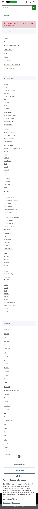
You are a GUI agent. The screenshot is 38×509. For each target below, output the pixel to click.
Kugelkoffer (8, 229)
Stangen (6, 296)
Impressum (6, 503)
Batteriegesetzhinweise (12, 65)
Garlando (7, 349)
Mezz (5, 383)
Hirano (6, 447)
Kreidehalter (8, 207)
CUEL (5, 155)
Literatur (7, 108)
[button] (26, 2)
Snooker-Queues (9, 132)
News (6, 38)
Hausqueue (8, 141)
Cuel (5, 352)
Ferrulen (7, 243)
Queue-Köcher (9, 220)
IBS (5, 413)
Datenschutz (16, 503)
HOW (5, 163)
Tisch (5, 237)
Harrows (7, 364)
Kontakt (6, 42)
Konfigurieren (19, 470)
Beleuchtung (8, 125)
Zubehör (7, 280)
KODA (6, 166)
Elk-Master (7, 455)
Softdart (6, 256)
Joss (5, 436)
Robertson (7, 398)
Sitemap (6, 57)
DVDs (5, 105)
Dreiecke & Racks (9, 90)
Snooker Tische (9, 119)
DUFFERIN (7, 160)
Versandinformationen (11, 46)
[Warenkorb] (34, 2)
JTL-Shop (22, 506)
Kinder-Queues (9, 138)
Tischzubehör (8, 213)
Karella (6, 371)
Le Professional (9, 451)
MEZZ (6, 172)
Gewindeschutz (9, 198)
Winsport (7, 405)
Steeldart (7, 259)
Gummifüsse (8, 249)
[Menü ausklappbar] (3, 1)
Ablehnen (19, 476)
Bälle (5, 290)
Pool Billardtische (10, 116)
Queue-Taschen (9, 226)
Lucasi (6, 356)
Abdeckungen (8, 122)
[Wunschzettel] (30, 2)
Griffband (7, 246)
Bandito (6, 417)
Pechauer (7, 386)
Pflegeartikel (10, 96)
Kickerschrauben (9, 302)
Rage (5, 432)
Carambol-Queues (10, 135)
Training (7, 102)
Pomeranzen (8, 240)
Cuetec (6, 337)
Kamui (6, 379)
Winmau (7, 409)
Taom (6, 375)
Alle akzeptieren (19, 464)
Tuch (5, 87)
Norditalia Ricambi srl (11, 390)
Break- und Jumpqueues (12, 149)
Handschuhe (8, 204)
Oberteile (7, 178)
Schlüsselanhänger (10, 210)
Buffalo (6, 333)
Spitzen (6, 265)
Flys (5, 268)
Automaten (7, 277)
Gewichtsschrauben (10, 195)
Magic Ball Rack (9, 421)
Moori (6, 443)
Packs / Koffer (8, 274)
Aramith (6, 330)
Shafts (6, 271)
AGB (5, 53)
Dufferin (6, 428)
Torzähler (7, 308)
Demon (6, 341)
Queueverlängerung (11, 201)
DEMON (6, 158)
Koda (5, 439)
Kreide (6, 99)
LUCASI (6, 169)
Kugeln (6, 93)
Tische (6, 287)
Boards (6, 262)
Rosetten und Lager (10, 305)
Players (6, 368)
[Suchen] (17, 7)
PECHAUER (7, 181)
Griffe (6, 299)
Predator (7, 394)
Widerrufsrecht (9, 68)
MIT (5, 175)
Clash (6, 345)
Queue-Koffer (8, 223)
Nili (5, 424)
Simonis (6, 402)
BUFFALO (7, 152)
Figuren (6, 293)
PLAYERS (7, 184)
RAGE (5, 187)
